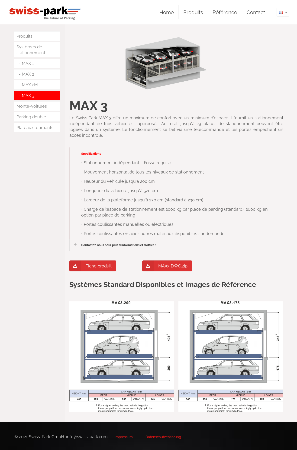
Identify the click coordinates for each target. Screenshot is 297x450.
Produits (24, 36)
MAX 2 (28, 74)
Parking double (31, 116)
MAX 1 (28, 63)
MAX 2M (30, 84)
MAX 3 (28, 95)
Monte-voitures (31, 106)
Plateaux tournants (34, 127)
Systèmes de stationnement (30, 49)
